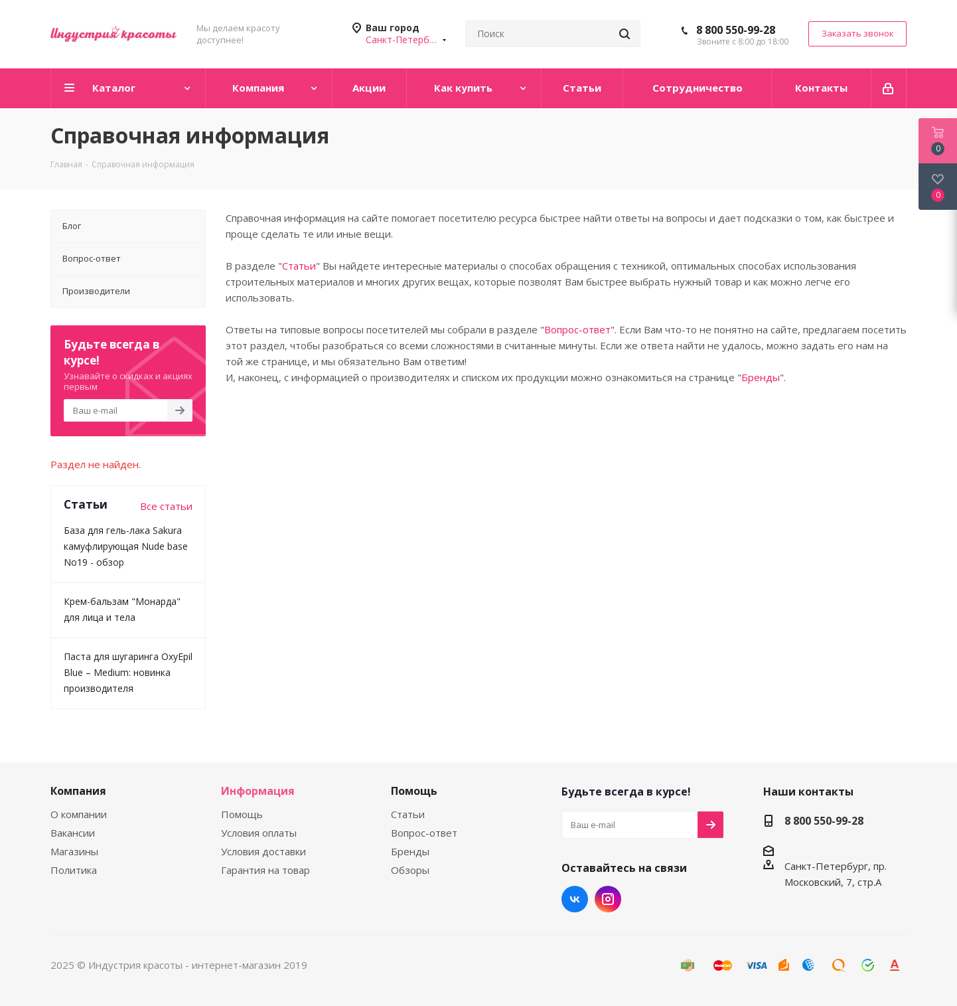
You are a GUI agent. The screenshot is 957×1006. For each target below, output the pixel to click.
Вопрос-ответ (577, 329)
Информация (258, 791)
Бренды (760, 377)
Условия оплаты (259, 832)
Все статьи (166, 506)
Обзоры (410, 870)
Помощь (242, 814)
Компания (78, 791)
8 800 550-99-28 (735, 30)
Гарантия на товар (265, 870)
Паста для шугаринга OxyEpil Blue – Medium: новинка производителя (128, 672)
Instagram (608, 899)
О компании (78, 814)
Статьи (299, 265)
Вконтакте (574, 899)
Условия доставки (263, 851)
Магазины (74, 851)
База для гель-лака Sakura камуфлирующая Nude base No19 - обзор (126, 546)
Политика (73, 870)
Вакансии (72, 832)
